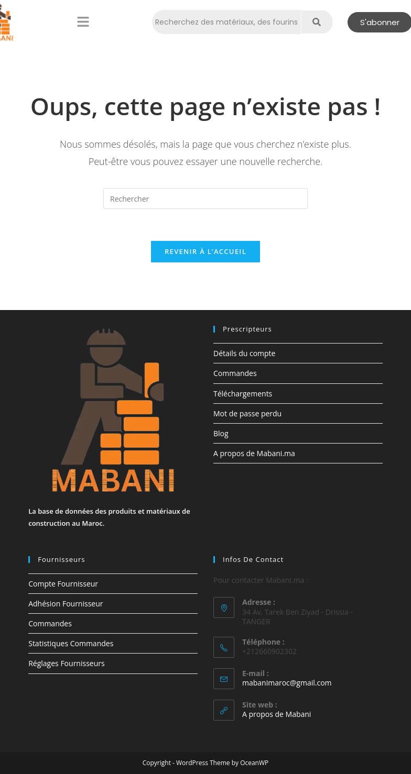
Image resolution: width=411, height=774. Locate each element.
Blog (221, 433)
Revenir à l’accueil (205, 251)
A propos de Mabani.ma (254, 453)
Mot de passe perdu (247, 413)
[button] (82, 22)
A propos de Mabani (276, 714)
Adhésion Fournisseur (65, 604)
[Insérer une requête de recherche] (205, 198)
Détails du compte (244, 353)
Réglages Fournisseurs (66, 664)
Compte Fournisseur (63, 584)
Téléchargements (242, 394)
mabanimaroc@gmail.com (287, 683)
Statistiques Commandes (70, 643)
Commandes (235, 373)
